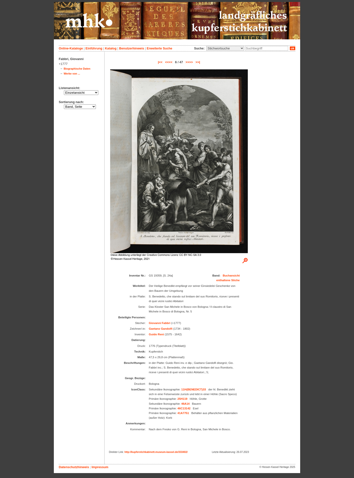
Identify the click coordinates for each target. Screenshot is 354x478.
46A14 (185, 403)
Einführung (94, 48)
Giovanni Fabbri (159, 323)
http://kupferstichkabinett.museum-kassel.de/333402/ (156, 452)
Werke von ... (72, 73)
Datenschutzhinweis (74, 467)
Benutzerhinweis (131, 48)
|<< (160, 62)
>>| (197, 62)
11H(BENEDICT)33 (193, 389)
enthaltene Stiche (228, 280)
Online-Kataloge (71, 48)
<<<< (168, 62)
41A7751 (183, 413)
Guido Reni (156, 334)
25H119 (182, 398)
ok (292, 48)
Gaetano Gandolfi (160, 328)
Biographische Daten (77, 68)
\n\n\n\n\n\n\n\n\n (225, 48)
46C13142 (184, 408)
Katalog (111, 48)
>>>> (189, 62)
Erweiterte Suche (159, 48)
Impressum (99, 467)
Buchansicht (231, 275)
